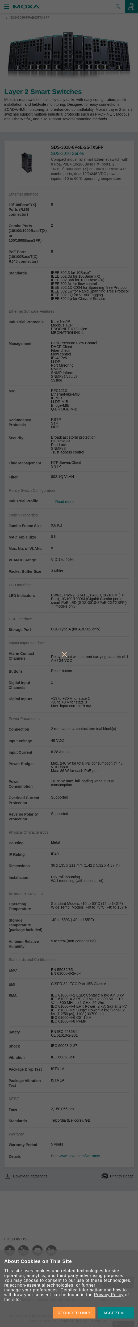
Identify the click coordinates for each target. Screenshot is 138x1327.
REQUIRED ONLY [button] (74, 1313)
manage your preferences (31, 1290)
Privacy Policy (109, 1294)
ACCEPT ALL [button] (115, 1313)
